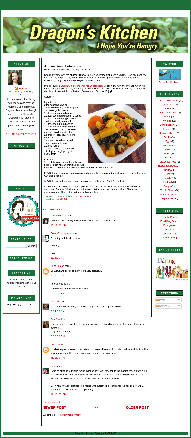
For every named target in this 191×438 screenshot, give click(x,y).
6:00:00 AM (58, 293)
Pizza (168, 157)
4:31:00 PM (58, 357)
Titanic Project (167, 194)
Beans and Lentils (168, 112)
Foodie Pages (169, 217)
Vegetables (62, 199)
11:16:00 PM (58, 225)
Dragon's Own (166, 133)
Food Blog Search (169, 221)
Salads (167, 178)
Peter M (55, 301)
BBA (167, 108)
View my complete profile (21, 134)
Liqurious (169, 229)
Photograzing (170, 233)
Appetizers (167, 104)
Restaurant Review (168, 165)
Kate (53, 366)
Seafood (167, 182)
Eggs (168, 141)
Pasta (167, 153)
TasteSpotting (170, 237)
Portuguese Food (167, 161)
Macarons (168, 145)
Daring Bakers (167, 124)
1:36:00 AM (58, 257)
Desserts (166, 129)
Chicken (167, 120)
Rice (168, 174)
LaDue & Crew (58, 215)
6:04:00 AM (58, 311)
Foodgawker (169, 225)
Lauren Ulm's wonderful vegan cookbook (81, 85)
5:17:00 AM (58, 275)
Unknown (55, 344)
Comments (163, 306)
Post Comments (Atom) (69, 414)
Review (168, 170)
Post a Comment (51, 402)
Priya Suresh (57, 266)
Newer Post (54, 407)
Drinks (167, 137)
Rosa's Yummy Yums (62, 233)
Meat (167, 149)
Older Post (137, 407)
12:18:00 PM (58, 394)
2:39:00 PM (58, 336)
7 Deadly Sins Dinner (167, 100)
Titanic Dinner (167, 190)
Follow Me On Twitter (170, 82)
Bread (167, 116)
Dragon (23, 88)
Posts (160, 300)
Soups (167, 186)
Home (18, 20)
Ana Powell (56, 319)
